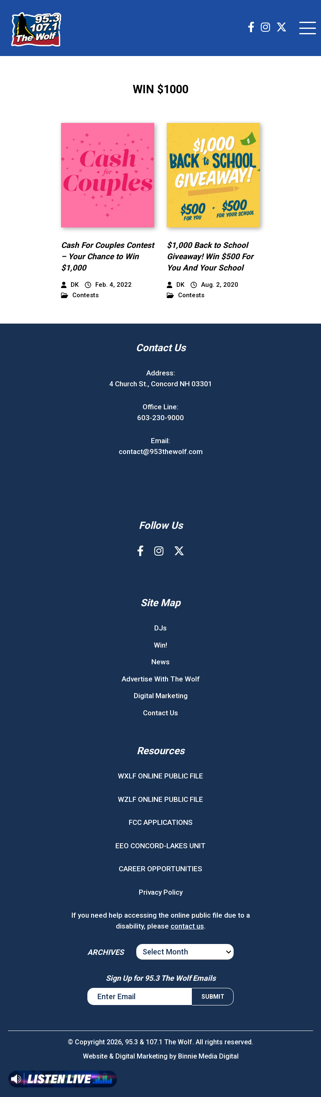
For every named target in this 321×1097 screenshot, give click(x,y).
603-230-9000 (160, 417)
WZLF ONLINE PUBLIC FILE (160, 799)
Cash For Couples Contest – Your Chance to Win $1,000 (107, 256)
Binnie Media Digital (208, 1056)
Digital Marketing (161, 695)
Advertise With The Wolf (161, 679)
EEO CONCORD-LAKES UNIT (160, 846)
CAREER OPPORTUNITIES (160, 869)
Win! (160, 645)
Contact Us (160, 713)
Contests (80, 295)
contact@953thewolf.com (161, 451)
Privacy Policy (161, 892)
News (160, 662)
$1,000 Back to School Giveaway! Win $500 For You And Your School (210, 256)
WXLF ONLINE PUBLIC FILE (160, 776)
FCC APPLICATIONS (161, 822)
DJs (160, 628)
